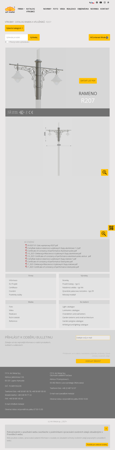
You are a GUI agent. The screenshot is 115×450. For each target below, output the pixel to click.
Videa (62, 9)
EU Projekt (13, 284)
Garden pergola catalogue (72, 321)
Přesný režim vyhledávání (19, 42)
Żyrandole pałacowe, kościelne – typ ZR (78, 291)
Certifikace (13, 287)
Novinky (47, 9)
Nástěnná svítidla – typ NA (72, 287)
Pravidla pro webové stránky (97, 444)
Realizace (71, 9)
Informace (13, 280)
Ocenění (12, 291)
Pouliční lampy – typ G (71, 284)
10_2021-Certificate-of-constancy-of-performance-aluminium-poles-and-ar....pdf (59, 256)
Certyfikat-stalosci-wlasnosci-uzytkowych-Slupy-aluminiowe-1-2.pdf (54, 248)
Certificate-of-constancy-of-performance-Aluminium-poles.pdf (52, 251)
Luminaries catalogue (71, 310)
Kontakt (104, 9)
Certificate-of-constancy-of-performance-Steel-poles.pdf (50, 261)
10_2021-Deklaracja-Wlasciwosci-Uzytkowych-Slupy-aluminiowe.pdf (54, 253)
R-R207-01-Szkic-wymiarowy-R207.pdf (43, 245)
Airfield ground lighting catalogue (75, 324)
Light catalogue (68, 306)
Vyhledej (33, 37)
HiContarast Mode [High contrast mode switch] (99, 37)
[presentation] (93, 346)
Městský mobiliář (69, 294)
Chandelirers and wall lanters (73, 314)
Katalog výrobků (30, 10)
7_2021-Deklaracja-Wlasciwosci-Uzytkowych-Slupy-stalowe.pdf (52, 264)
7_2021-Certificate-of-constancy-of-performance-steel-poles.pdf (53, 267)
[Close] (106, 429)
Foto (55, 9)
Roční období (14, 317)
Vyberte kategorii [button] (14, 28)
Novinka (95, 9)
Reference (13, 321)
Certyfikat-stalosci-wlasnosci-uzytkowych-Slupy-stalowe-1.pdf (52, 259)
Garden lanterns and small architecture (78, 317)
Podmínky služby (15, 294)
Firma (20, 9)
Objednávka (83, 9)
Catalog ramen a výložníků (30, 21)
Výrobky (9, 21)
